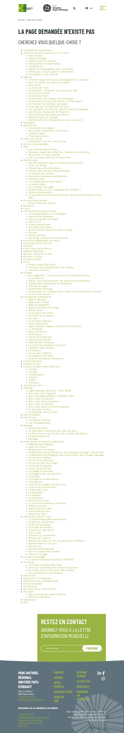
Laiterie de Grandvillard (42, 487)
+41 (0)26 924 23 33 (26, 714)
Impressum (30, 586)
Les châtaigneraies (39, 422)
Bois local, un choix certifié (44, 154)
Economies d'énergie (40, 288)
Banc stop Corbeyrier (40, 404)
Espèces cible (36, 179)
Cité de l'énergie (38, 286)
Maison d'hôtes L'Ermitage (43, 307)
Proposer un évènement (37, 578)
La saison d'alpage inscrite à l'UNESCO (51, 559)
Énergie (27, 272)
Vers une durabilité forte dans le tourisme (53, 567)
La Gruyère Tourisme (40, 313)
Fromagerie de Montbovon (43, 479)
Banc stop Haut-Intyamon (43, 401)
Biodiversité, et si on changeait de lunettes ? (54, 189)
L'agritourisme (36, 133)
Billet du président (39, 597)
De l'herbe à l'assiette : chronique (48, 130)
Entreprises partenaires (37, 296)
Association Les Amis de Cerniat (47, 141)
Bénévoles (83, 686)
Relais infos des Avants (41, 203)
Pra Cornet (34, 532)
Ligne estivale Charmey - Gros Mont (49, 390)
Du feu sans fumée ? (40, 294)
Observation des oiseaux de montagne (51, 98)
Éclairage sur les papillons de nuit (48, 106)
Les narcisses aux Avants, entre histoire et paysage (58, 109)
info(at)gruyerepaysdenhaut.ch (30, 699)
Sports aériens (36, 235)
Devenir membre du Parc (38, 254)
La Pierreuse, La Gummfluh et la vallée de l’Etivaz (57, 433)
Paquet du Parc (37, 514)
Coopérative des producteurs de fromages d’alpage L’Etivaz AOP (66, 452)
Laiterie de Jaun (38, 489)
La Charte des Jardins (41, 173)
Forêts (32, 380)
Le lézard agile (37, 184)
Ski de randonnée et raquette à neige (50, 229)
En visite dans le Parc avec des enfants (51, 570)
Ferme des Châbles (39, 353)
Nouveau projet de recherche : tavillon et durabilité (58, 152)
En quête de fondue (40, 527)
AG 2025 (28, 591)
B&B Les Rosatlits (38, 305)
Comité (32, 369)
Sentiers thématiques (41, 548)
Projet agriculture (38, 136)
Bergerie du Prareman (41, 449)
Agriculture (29, 125)
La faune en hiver (38, 87)
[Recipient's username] (65, 648)
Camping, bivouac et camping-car (48, 238)
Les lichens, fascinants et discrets (48, 112)
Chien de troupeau (39, 524)
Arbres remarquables (35, 144)
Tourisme (33, 382)
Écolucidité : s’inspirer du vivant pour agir (53, 90)
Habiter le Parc (32, 363)
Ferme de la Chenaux (41, 460)
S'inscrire (92, 648)
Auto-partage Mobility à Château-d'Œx (51, 396)
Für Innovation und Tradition (40, 589)
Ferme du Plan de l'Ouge (42, 463)
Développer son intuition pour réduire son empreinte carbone (64, 291)
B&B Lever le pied (38, 302)
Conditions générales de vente (41, 240)
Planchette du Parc (39, 511)
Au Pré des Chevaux (40, 321)
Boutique (28, 205)
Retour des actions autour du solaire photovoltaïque (59, 280)
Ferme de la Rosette (40, 337)
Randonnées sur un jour (42, 543)
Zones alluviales (38, 428)
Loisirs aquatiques (39, 224)
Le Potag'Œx (35, 329)
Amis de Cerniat (32, 138)
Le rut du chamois (39, 93)
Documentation (32, 259)
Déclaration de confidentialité (40, 581)
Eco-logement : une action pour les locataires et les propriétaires (59, 277)
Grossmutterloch (38, 95)
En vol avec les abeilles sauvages (47, 103)
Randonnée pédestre (40, 216)
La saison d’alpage (34, 556)
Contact (28, 246)
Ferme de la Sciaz (38, 500)
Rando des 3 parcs (39, 538)
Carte (26, 208)
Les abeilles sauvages (41, 187)
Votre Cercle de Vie (39, 339)
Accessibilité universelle (37, 50)
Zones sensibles (32, 583)
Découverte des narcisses (43, 219)
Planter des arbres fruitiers (44, 168)
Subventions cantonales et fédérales (50, 283)
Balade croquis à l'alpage (43, 117)
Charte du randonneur (41, 522)
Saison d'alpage (37, 58)
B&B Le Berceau (37, 299)
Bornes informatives (35, 200)
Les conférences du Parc (37, 243)
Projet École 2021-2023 (41, 264)
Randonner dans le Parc (37, 516)
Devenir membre (81, 674)
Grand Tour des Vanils (41, 530)
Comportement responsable (39, 211)
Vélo (25, 602)
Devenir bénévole (33, 251)
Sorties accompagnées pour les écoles (51, 69)
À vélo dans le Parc (39, 409)
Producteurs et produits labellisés (43, 441)
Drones (32, 232)
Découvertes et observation (44, 63)
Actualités (29, 122)
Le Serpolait (35, 497)
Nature (32, 377)
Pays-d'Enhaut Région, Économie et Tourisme (54, 326)
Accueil (21, 20)
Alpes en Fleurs (37, 331)
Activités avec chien (40, 227)
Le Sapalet (34, 350)
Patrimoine (29, 417)
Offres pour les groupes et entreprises (51, 71)
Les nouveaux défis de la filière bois (49, 157)
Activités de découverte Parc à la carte (46, 53)
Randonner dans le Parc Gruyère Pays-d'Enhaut (56, 540)
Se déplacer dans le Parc (43, 412)
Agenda (27, 77)
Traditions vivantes (39, 420)
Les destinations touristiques (45, 573)
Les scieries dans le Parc (42, 149)
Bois (25, 146)
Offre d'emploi (31, 414)
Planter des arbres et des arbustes (49, 170)
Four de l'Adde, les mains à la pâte (48, 82)
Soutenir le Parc (32, 256)
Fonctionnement (33, 361)
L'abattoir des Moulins (41, 347)
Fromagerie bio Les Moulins (44, 473)
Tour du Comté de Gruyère (44, 551)
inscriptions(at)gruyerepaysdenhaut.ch (34, 717)
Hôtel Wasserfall (38, 323)
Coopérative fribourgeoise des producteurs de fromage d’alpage (66, 455)
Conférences (35, 66)
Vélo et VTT (35, 221)
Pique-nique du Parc (40, 508)
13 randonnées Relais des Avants (47, 519)
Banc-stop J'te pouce (41, 398)
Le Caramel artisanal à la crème (47, 345)
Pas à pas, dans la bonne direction (48, 406)
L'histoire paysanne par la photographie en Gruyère (58, 79)
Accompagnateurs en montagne (47, 213)
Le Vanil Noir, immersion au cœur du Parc (52, 430)
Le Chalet (34, 476)
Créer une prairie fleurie (37, 248)
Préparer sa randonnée (42, 535)
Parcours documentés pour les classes (51, 267)
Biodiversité (30, 160)
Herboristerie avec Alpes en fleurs (48, 114)
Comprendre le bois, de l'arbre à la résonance (55, 101)
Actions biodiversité (40, 192)
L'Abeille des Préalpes (41, 342)
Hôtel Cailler (35, 310)
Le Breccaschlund (38, 436)
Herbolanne (35, 334)
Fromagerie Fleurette (40, 355)
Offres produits (37, 506)
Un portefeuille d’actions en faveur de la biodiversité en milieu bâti (65, 196)
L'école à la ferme (38, 270)
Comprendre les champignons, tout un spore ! (55, 120)
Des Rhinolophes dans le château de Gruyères (55, 162)
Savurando (34, 85)
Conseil (32, 372)
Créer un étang (37, 165)
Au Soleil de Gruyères (41, 315)
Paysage (28, 425)
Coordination (36, 374)
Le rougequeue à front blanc (45, 181)
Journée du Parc (33, 385)
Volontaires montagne (41, 128)
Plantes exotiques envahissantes (47, 176)
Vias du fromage (38, 554)
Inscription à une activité (43, 74)
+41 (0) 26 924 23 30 (26, 696)
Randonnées (35, 55)
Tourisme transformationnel (44, 565)
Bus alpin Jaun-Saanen (42, 393)
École (26, 262)
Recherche (29, 575)
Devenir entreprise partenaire (45, 358)
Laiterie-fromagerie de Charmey (47, 484)
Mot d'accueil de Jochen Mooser (47, 594)
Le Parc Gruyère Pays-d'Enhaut (41, 366)
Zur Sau (33, 318)
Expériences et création (42, 61)
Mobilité (28, 388)
